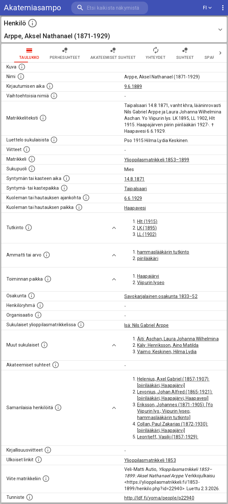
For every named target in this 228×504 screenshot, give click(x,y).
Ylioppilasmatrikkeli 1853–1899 (156, 159)
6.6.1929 (133, 198)
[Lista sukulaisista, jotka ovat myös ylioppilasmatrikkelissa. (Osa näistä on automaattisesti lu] (81, 325)
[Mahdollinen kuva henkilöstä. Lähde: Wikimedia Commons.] (22, 67)
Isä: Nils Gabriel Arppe (146, 325)
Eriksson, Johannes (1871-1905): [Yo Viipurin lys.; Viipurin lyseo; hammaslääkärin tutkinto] (175, 411)
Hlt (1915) (147, 221)
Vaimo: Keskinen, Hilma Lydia (167, 351)
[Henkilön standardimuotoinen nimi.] (21, 76)
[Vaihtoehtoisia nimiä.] (54, 96)
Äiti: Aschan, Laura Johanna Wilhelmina (178, 338)
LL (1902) (146, 234)
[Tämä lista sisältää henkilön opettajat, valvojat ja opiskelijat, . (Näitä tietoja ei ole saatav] (55, 365)
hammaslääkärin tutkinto (163, 252)
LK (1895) (147, 227)
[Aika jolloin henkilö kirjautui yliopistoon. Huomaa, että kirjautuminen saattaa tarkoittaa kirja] (50, 86)
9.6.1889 (133, 86)
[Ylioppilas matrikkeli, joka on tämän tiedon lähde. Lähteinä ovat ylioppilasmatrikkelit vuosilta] (32, 159)
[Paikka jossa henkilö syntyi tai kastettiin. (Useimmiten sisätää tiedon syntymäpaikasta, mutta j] (64, 188)
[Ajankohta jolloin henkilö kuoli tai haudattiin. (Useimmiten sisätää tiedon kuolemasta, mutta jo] (86, 198)
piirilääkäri (147, 258)
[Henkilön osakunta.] (31, 296)
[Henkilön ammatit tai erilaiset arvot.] (46, 255)
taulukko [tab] (29, 53)
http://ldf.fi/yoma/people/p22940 (159, 497)
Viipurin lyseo (150, 282)
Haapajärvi (148, 276)
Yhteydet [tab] (156, 53)
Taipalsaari (135, 188)
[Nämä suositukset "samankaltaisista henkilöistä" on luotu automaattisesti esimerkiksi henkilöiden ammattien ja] (58, 407)
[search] (109, 8)
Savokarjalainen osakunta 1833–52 (160, 296)
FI (207, 8)
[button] (114, 29)
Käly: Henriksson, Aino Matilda (168, 345)
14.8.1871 (134, 179)
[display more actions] (223, 8)
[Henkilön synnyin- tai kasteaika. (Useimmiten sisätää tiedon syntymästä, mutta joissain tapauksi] (66, 178)
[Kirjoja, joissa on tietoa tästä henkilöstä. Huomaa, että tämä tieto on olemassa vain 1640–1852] (48, 450)
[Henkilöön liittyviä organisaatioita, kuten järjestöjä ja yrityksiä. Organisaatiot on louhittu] (38, 315)
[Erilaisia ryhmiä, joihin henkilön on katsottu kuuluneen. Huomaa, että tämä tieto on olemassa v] (40, 305)
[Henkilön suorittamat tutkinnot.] (28, 227)
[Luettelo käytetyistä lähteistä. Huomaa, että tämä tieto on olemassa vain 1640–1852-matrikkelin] (27, 149)
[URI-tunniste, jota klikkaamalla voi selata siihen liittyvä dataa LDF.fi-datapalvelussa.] (29, 497)
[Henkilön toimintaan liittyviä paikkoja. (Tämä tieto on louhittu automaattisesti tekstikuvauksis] (48, 279)
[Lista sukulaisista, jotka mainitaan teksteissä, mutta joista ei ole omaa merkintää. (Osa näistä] (44, 345)
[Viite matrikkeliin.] (46, 478)
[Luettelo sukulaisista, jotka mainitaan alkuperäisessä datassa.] (54, 140)
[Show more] (114, 228)
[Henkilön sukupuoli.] (32, 169)
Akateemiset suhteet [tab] (113, 53)
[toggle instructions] (32, 23)
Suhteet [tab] (185, 53)
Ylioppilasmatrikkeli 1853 (150, 460)
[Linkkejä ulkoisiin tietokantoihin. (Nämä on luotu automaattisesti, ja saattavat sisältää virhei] (38, 460)
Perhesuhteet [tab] (65, 53)
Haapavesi (135, 208)
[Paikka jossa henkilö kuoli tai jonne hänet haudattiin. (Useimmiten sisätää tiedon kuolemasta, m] (79, 207)
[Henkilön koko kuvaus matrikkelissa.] (43, 118)
